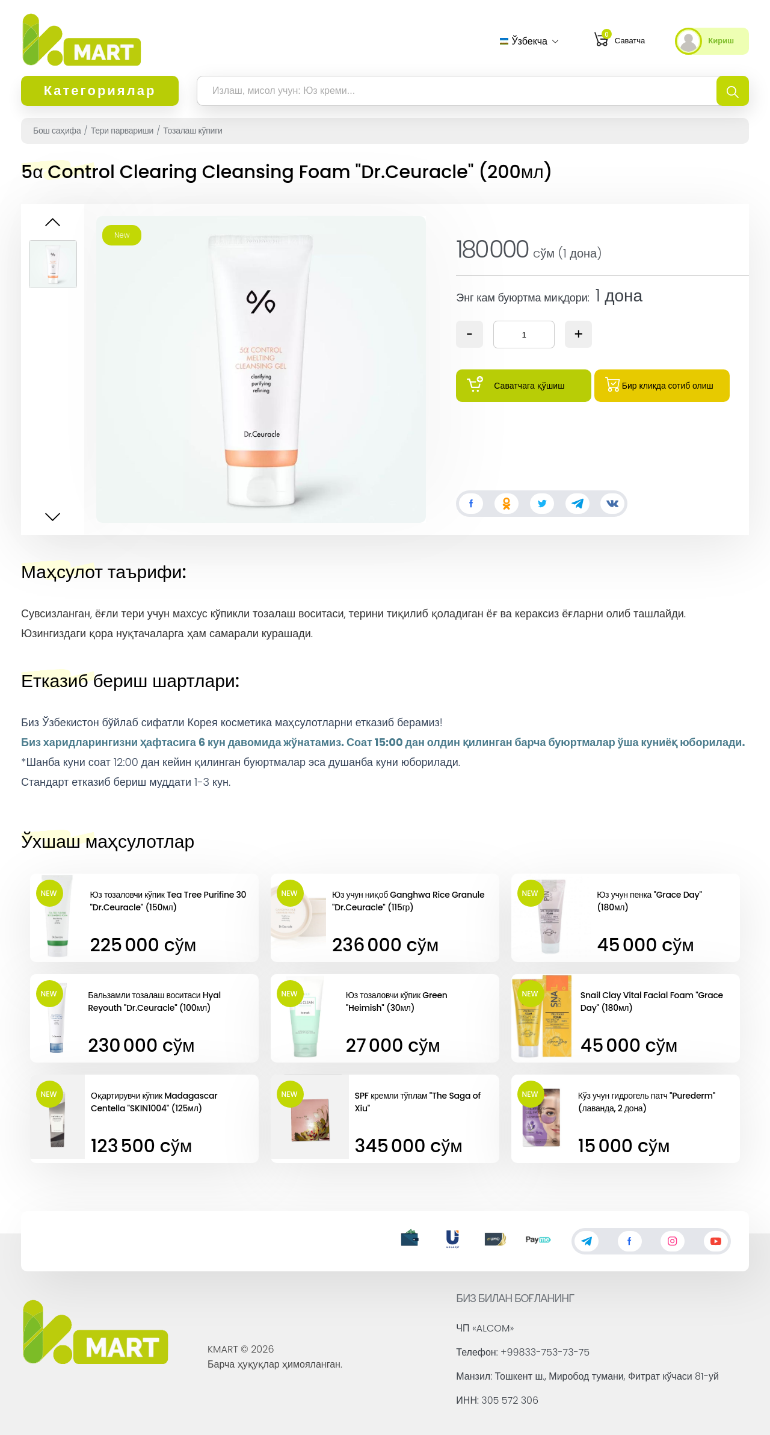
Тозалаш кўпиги (192, 131)
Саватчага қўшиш (515, 384)
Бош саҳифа (57, 131)
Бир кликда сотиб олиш (659, 384)
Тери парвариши (122, 131)
